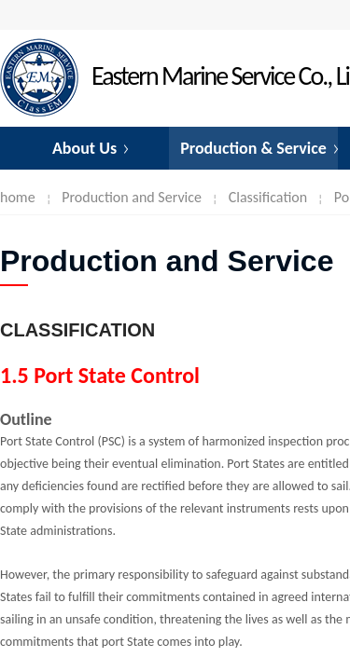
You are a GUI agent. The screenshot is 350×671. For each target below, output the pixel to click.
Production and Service (132, 197)
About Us (84, 148)
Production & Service (253, 148)
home (17, 197)
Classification (268, 197)
